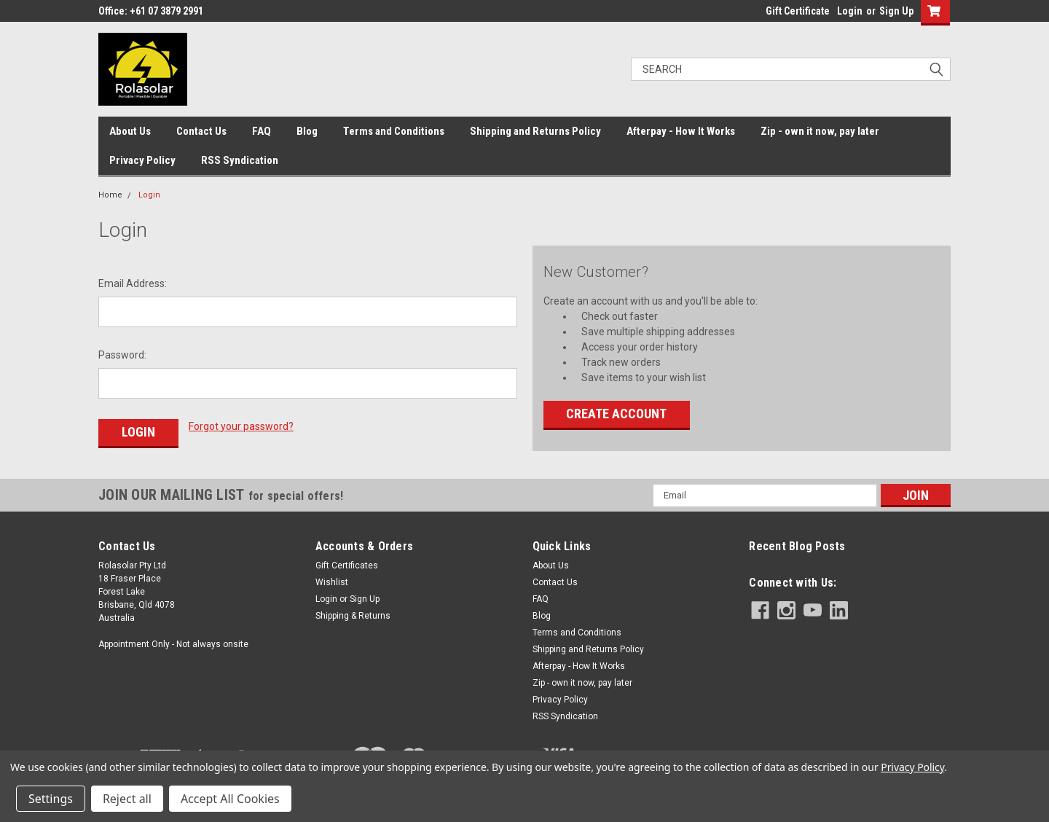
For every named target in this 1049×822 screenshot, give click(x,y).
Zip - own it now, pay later (820, 131)
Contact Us (201, 131)
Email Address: (132, 283)
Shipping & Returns (352, 614)
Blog (307, 131)
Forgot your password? (241, 426)
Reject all (127, 799)
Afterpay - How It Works (680, 131)
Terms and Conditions (393, 131)
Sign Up (896, 11)
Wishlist (331, 581)
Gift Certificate (798, 11)
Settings (50, 799)
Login (850, 11)
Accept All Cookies (230, 799)
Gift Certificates (346, 564)
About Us (130, 131)
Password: (122, 355)
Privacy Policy (142, 160)
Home (110, 195)
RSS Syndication (239, 160)
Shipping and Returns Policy (535, 131)
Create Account (616, 413)
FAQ (261, 131)
